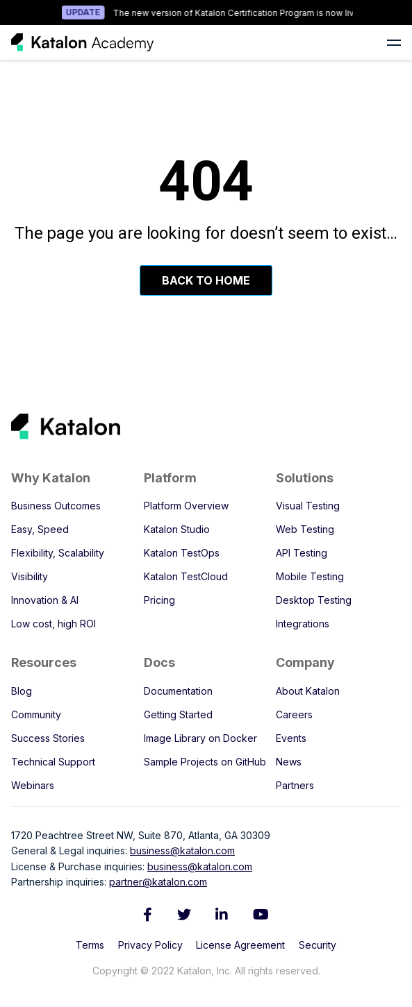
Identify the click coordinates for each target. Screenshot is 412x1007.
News (289, 762)
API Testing (301, 553)
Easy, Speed (40, 529)
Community (36, 714)
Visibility (29, 576)
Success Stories (48, 738)
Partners (295, 785)
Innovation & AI (45, 600)
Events (291, 738)
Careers (294, 714)
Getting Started (178, 714)
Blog (21, 691)
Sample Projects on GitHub (205, 762)
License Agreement (240, 945)
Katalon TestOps (182, 553)
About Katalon (308, 691)
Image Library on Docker (200, 738)
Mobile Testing (310, 576)
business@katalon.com (182, 850)
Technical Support (53, 762)
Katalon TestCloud (186, 576)
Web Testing (305, 529)
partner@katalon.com (158, 882)
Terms (90, 945)
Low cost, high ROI (53, 623)
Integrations (302, 623)
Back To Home (206, 280)
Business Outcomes (56, 505)
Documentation (178, 691)
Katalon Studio (177, 529)
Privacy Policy (150, 945)
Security (317, 945)
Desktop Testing (314, 600)
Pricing (159, 600)
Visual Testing (308, 505)
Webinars (32, 785)
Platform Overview (186, 505)
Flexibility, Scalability (57, 553)
